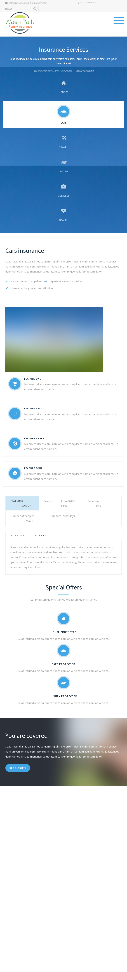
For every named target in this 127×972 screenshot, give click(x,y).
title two (42, 535)
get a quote (17, 768)
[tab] (17, 535)
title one (17, 535)
